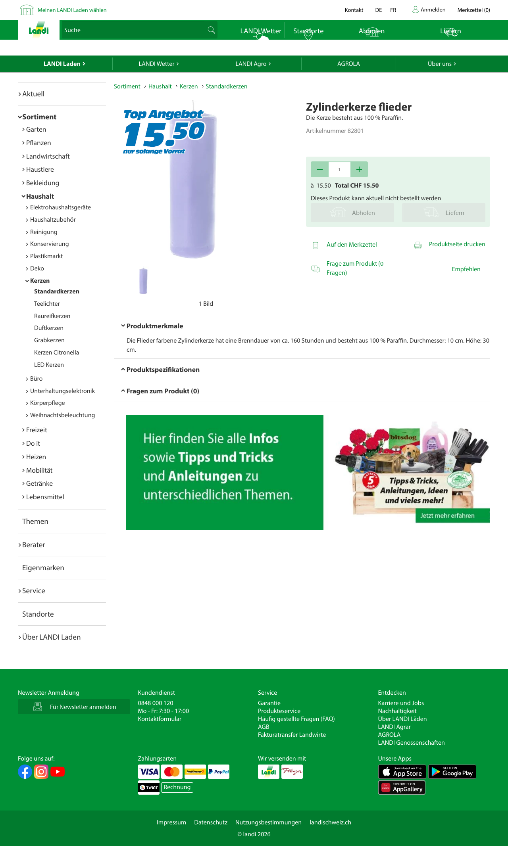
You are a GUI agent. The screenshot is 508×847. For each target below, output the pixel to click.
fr (393, 9)
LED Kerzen (49, 365)
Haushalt (40, 196)
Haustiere (40, 169)
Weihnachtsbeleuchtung (62, 415)
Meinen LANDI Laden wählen (72, 9)
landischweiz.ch (330, 822)
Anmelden (433, 9)
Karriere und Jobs (401, 703)
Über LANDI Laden (51, 637)
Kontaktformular (160, 719)
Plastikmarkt (46, 256)
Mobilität (39, 470)
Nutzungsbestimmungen (268, 822)
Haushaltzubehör (53, 220)
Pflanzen (38, 142)
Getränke (39, 483)
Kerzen (40, 281)
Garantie (269, 703)
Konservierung (49, 244)
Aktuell (33, 93)
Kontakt (354, 9)
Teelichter (47, 304)
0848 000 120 (155, 703)
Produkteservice (279, 711)
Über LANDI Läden (402, 719)
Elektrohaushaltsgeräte (60, 207)
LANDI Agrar (394, 727)
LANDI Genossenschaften (411, 743)
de (378, 9)
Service (33, 590)
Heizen (36, 456)
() (474, 9)
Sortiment (39, 116)
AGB (263, 727)
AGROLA (348, 64)
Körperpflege (47, 403)
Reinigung (44, 232)
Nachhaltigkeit (397, 711)
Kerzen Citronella (56, 352)
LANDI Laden (62, 64)
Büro (36, 379)
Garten (36, 129)
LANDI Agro (250, 64)
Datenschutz (210, 822)
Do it (33, 443)
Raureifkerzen (52, 316)
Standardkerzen (56, 291)
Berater (33, 544)
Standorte (38, 614)
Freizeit (36, 429)
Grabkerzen (49, 340)
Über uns (440, 64)
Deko (37, 268)
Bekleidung (42, 182)
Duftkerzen (49, 328)
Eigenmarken (43, 567)
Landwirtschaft (48, 156)
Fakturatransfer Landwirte (292, 735)
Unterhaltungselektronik (62, 391)
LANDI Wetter (157, 64)
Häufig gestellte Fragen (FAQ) (296, 719)
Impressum (171, 822)
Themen (35, 521)
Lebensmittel (45, 496)
